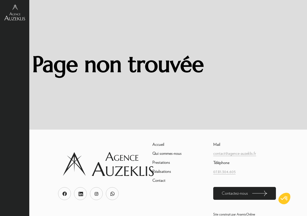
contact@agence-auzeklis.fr (234, 153)
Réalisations (161, 171)
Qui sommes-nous (167, 153)
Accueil (158, 144)
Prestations (161, 162)
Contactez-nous (244, 193)
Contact (158, 180)
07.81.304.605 (224, 171)
